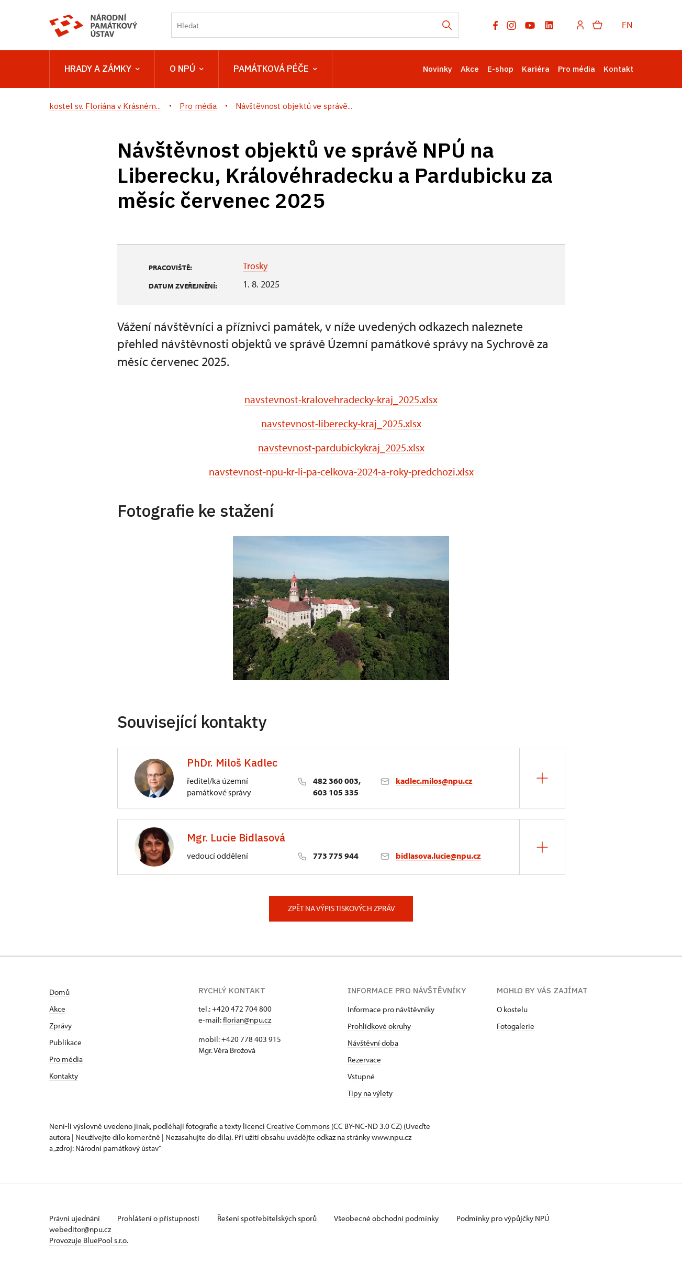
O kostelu (512, 1009)
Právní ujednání (75, 1218)
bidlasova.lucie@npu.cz (438, 855)
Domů (59, 992)
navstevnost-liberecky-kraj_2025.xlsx (341, 423)
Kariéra (536, 69)
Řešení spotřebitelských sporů (269, 1218)
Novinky (437, 69)
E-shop (500, 69)
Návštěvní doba (373, 1043)
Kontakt (618, 69)
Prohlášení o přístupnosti (160, 1218)
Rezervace (364, 1060)
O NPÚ (187, 69)
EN (627, 25)
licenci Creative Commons (286, 1126)
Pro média (576, 69)
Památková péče (275, 69)
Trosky (255, 266)
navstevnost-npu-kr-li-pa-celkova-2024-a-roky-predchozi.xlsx (341, 471)
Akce (470, 69)
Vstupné (361, 1076)
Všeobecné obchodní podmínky (390, 1218)
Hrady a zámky (102, 69)
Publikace (65, 1042)
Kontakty (63, 1076)
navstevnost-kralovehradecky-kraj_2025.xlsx (341, 399)
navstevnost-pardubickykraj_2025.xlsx (341, 447)
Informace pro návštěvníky (391, 1009)
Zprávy (60, 1025)
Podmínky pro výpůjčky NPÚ (506, 1218)
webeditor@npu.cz (80, 1229)
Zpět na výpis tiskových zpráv (341, 908)
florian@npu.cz (247, 1020)
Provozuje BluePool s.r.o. (88, 1240)
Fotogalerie (515, 1026)
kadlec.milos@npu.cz (434, 780)
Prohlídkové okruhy (379, 1026)
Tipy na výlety (370, 1093)
